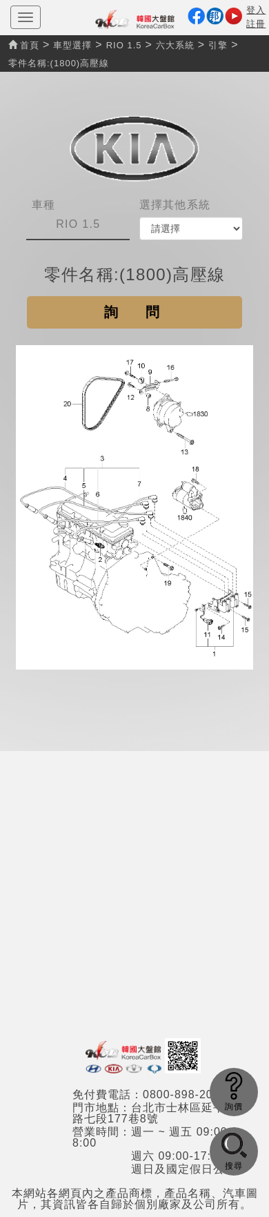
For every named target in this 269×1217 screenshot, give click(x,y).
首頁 (23, 45)
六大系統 (175, 45)
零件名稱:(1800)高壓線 (58, 63)
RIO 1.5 (124, 45)
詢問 (145, 312)
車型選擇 (72, 45)
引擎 (218, 45)
